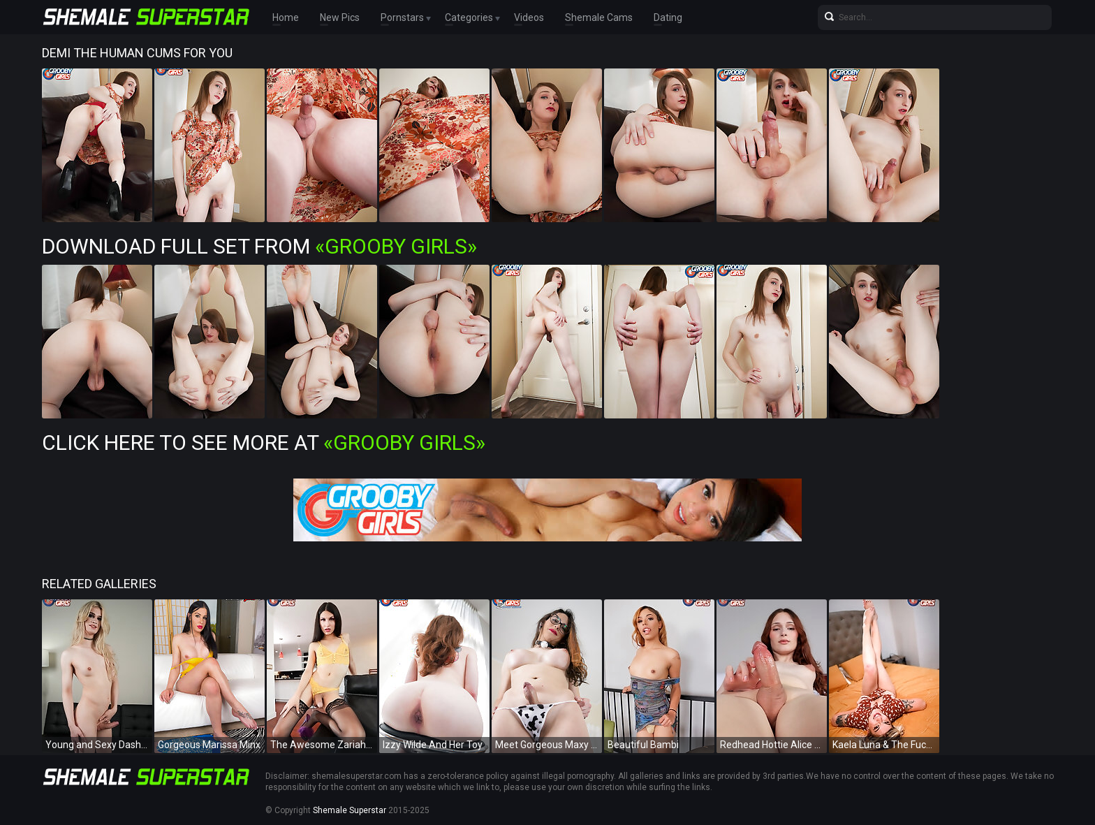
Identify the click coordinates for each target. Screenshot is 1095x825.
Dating (668, 17)
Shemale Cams (599, 17)
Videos (529, 17)
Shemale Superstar (349, 810)
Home (285, 17)
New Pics (340, 17)
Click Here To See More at (263, 442)
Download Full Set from (259, 246)
